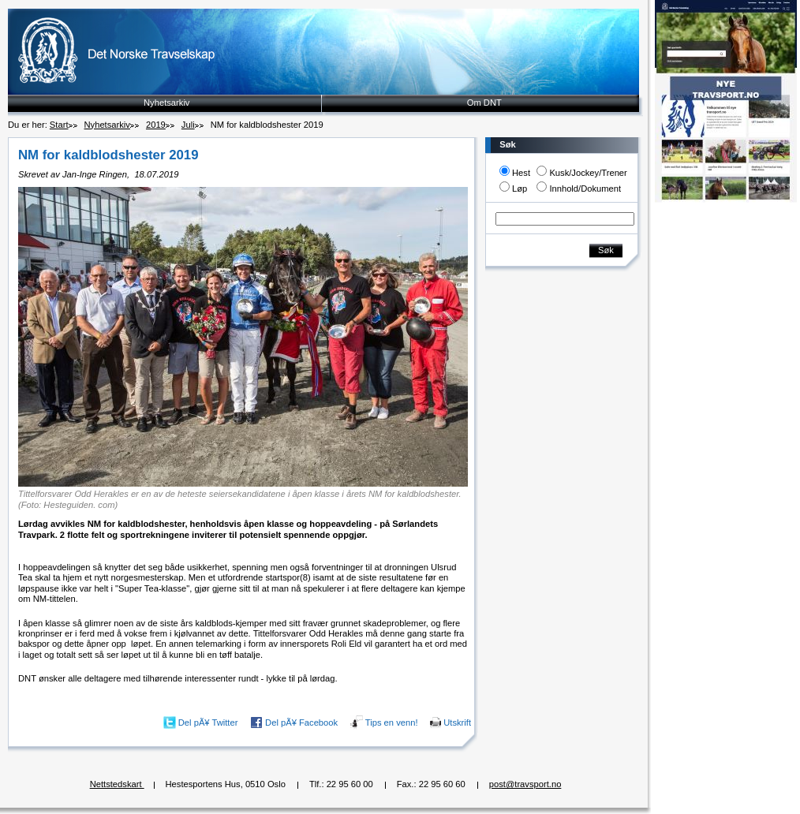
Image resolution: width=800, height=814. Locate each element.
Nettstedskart (117, 784)
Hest (521, 172)
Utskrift (457, 722)
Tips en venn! (391, 722)
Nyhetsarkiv (166, 102)
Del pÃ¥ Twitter (208, 722)
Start (59, 124)
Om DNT (484, 102)
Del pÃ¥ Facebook (301, 722)
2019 (156, 124)
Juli (188, 124)
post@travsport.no (525, 784)
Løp (519, 188)
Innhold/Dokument (585, 188)
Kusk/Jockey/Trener (587, 172)
